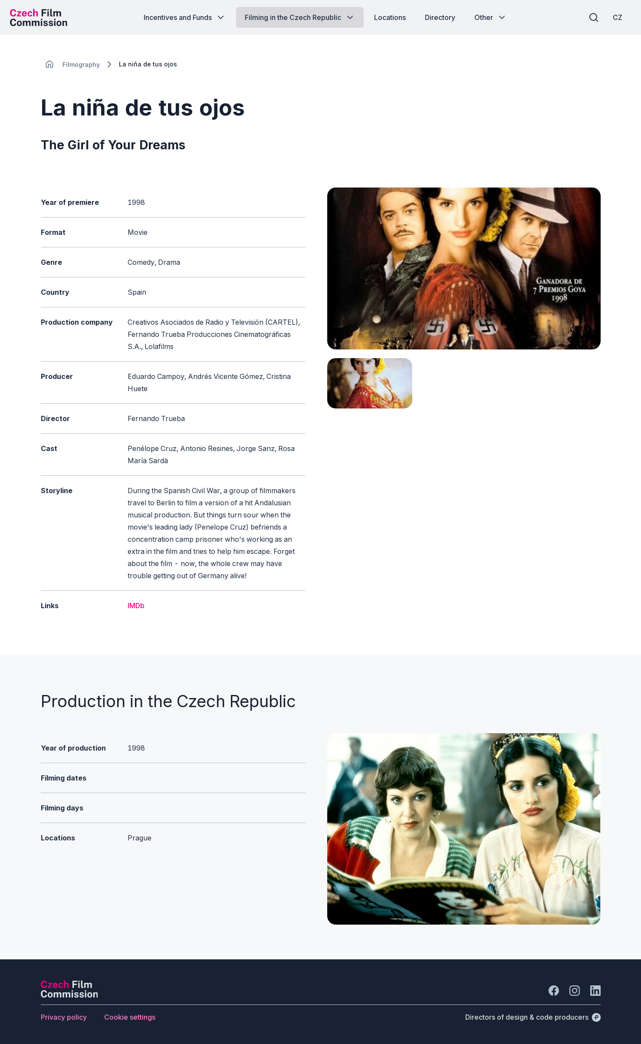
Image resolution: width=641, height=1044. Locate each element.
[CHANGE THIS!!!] (49, 64)
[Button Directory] (440, 17)
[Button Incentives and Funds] (184, 17)
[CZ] (614, 17)
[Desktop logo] (41, 17)
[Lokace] (81, 64)
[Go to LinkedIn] (595, 990)
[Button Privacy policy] (64, 1017)
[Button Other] (491, 17)
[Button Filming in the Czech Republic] (300, 17)
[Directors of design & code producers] (533, 1017)
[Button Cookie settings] (129, 1017)
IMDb (136, 605)
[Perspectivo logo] (69, 995)
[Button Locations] (389, 17)
